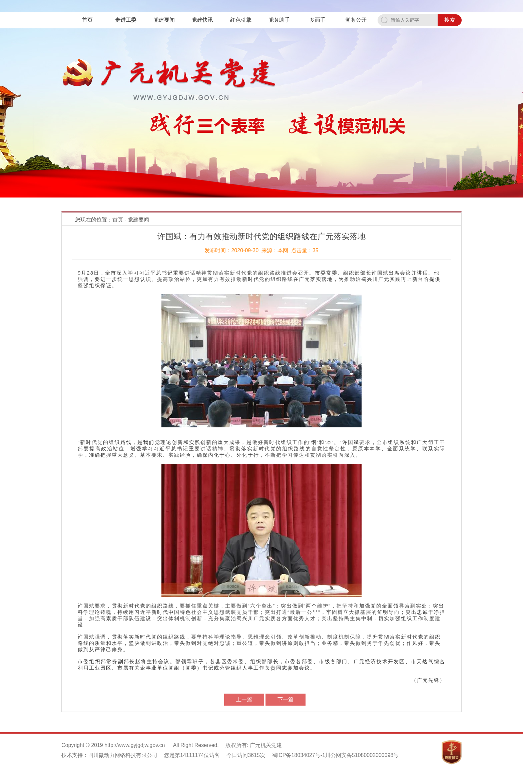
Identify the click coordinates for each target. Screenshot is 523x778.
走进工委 (125, 20)
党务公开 (356, 20)
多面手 (318, 20)
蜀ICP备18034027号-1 (298, 755)
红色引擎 (240, 20)
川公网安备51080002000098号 (362, 755)
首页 (87, 20)
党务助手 (279, 20)
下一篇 (286, 699)
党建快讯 (202, 20)
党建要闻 (164, 20)
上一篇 (244, 699)
